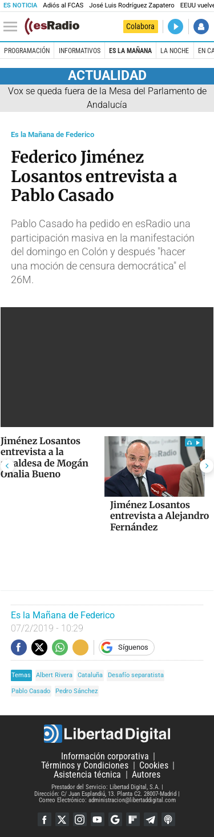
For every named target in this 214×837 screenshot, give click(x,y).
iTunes (168, 819)
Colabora (140, 26)
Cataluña (90, 675)
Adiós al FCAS (63, 5)
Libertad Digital (107, 734)
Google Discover (115, 819)
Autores (146, 774)
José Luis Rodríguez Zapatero (131, 5)
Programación (27, 51)
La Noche (174, 51)
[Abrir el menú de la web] (13, 27)
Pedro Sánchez (76, 691)
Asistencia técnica (87, 774)
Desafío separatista (136, 675)
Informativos (79, 51)
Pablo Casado (30, 691)
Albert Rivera (54, 675)
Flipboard (133, 819)
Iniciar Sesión (201, 26)
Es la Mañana (130, 51)
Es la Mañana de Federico (52, 134)
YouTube (97, 819)
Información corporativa (105, 756)
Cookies (153, 765)
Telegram (151, 819)
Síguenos (133, 647)
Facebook (44, 819)
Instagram (80, 819)
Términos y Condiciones (84, 765)
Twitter (62, 819)
